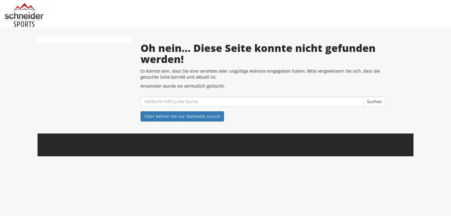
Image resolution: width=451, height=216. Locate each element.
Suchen (374, 101)
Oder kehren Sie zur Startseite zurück (182, 116)
